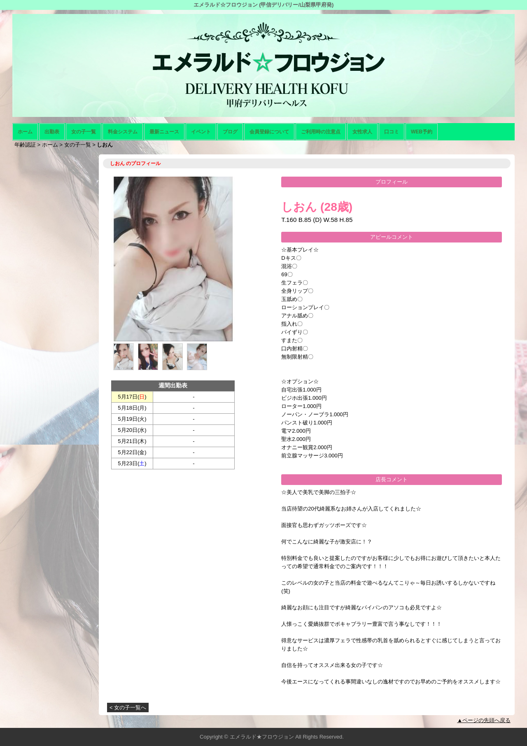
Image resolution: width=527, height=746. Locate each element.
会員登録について (269, 132)
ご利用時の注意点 (320, 132)
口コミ (391, 132)
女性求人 (362, 132)
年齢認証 (25, 145)
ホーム (25, 132)
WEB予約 (421, 132)
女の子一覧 (83, 132)
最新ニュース (164, 132)
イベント (201, 132)
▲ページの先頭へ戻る (484, 720)
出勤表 (51, 132)
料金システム (123, 132)
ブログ (230, 132)
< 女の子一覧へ (128, 707)
